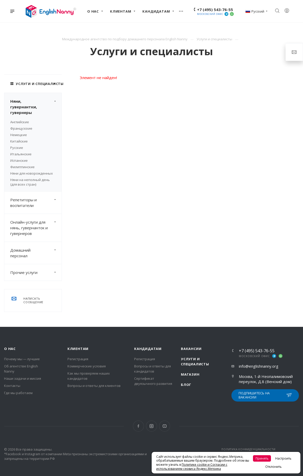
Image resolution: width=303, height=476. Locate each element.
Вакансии (191, 348)
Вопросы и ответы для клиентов (94, 385)
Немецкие (18, 134)
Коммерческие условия (86, 366)
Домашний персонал (36, 253)
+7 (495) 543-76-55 (215, 9)
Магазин (190, 374)
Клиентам (78, 348)
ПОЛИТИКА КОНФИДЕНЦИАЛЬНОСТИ (248, 449)
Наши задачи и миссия (22, 378)
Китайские (19, 141)
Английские (19, 122)
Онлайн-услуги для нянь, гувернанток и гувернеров (36, 228)
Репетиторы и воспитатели (36, 203)
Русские (16, 147)
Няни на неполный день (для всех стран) (30, 182)
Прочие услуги (36, 272)
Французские (21, 128)
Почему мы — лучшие (22, 359)
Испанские (19, 160)
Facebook (138, 426)
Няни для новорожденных (31, 173)
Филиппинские (22, 167)
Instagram (151, 426)
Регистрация (77, 359)
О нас (10, 348)
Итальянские (21, 154)
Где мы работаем (18, 393)
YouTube (164, 426)
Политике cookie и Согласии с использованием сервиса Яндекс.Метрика (191, 466)
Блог (186, 384)
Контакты (12, 385)
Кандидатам (148, 348)
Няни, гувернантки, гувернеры (36, 107)
